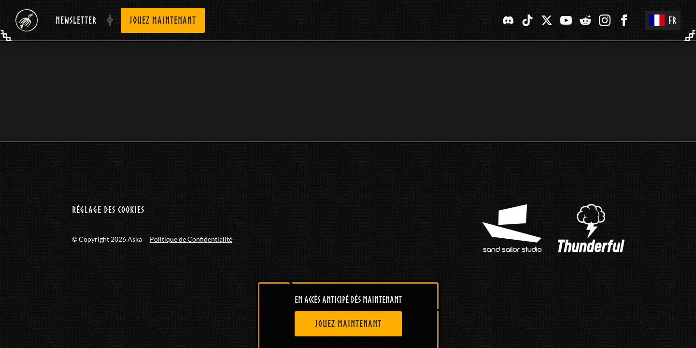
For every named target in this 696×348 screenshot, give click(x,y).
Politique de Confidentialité (191, 239)
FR (663, 20)
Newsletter (76, 20)
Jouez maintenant (162, 20)
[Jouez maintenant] (348, 323)
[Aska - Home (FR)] (26, 20)
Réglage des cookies (108, 209)
